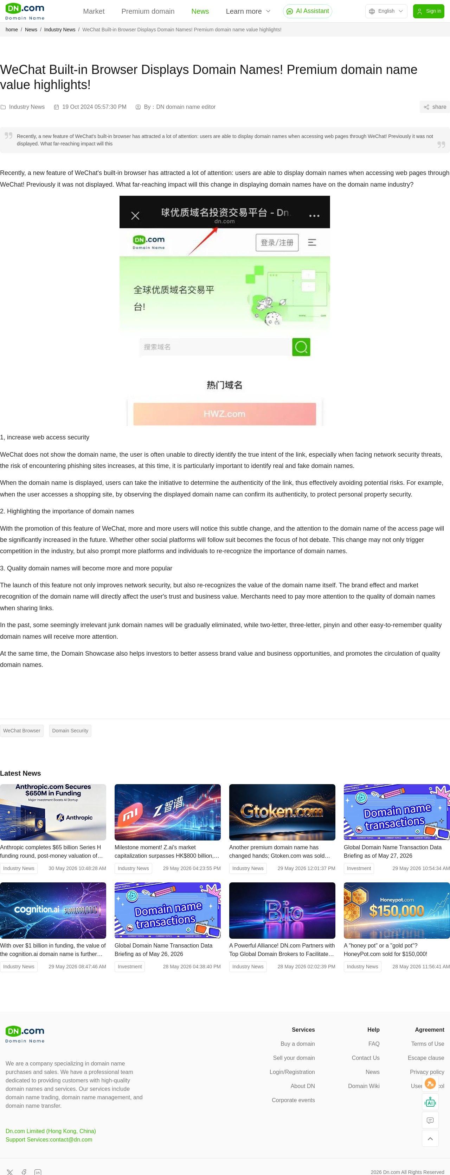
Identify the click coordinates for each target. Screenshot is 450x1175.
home (12, 29)
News (200, 11)
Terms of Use (427, 1044)
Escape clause (426, 1058)
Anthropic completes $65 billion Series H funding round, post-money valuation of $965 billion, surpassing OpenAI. (50, 852)
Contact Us (366, 1058)
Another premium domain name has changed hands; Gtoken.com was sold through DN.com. (276, 852)
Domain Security (70, 730)
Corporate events (293, 1100)
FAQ (374, 1044)
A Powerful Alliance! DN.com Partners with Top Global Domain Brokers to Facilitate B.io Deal (282, 950)
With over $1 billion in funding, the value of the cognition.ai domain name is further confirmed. (53, 950)
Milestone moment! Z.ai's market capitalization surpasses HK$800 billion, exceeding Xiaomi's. (164, 852)
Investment (359, 868)
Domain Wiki (364, 1086)
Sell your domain (294, 1058)
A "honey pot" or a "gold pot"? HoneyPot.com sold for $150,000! (385, 950)
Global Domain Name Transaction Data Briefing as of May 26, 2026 (163, 950)
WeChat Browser (21, 730)
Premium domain (147, 11)
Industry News (60, 29)
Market (93, 11)
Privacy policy (427, 1072)
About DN (303, 1086)
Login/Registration (292, 1072)
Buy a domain (298, 1044)
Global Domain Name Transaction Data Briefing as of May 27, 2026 (393, 851)
